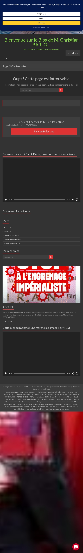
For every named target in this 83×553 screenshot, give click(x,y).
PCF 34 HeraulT (50, 397)
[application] (42, 180)
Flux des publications (11, 235)
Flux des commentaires (12, 239)
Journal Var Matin (72, 402)
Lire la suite (7, 321)
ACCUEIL (8, 307)
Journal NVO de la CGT (64, 399)
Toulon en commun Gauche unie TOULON (18, 404)
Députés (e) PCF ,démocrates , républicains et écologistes (52, 404)
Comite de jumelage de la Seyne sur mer (35, 402)
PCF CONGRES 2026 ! (27, 392)
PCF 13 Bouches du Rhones (21, 394)
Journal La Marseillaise (57, 402)
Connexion (7, 231)
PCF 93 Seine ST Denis (65, 397)
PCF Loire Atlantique (37, 397)
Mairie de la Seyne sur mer (39, 407)
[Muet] (73, 199)
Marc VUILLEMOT (12, 392)
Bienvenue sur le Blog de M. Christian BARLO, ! (41, 42)
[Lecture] (6, 199)
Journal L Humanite (29, 399)
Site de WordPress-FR (11, 243)
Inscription (7, 227)
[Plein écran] (77, 199)
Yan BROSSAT (54, 407)
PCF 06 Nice (49, 394)
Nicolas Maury (42, 392)
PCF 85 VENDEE (22, 397)
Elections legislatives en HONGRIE (57, 409)
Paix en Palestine (44, 131)
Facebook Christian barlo (56, 392)
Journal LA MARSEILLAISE (46, 399)
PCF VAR (70, 392)
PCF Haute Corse (37, 394)
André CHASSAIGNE (68, 407)
